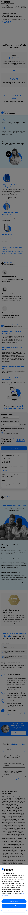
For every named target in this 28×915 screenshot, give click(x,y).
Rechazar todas (13, 906)
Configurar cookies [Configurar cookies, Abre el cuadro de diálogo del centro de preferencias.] (14, 911)
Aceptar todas (14, 902)
